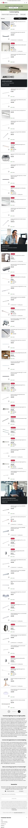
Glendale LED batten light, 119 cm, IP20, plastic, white (18, 189)
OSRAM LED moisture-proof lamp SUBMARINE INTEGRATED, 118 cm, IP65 (18, 528)
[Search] (25, 2)
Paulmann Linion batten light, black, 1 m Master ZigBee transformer (18, 176)
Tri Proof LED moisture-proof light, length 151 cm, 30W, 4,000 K (18, 462)
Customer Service (6, 817)
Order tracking (4, 822)
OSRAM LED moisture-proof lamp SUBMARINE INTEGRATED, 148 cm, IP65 (18, 571)
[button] (9, 28)
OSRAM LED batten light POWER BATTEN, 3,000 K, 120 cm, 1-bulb (18, 209)
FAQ (2, 820)
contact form (13, 808)
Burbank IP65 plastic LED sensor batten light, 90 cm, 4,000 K (18, 45)
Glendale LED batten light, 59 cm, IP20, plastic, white (18, 277)
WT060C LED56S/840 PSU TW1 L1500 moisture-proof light (18, 220)
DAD (13, 7)
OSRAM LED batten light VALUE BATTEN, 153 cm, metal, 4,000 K (18, 122)
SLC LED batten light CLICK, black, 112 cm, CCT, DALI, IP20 (18, 22)
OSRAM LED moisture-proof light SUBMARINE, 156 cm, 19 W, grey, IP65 (18, 635)
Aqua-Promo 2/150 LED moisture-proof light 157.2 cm (18, 154)
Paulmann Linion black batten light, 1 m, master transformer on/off (18, 373)
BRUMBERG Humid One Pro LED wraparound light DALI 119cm (18, 419)
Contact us (3, 823)
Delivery (2, 825)
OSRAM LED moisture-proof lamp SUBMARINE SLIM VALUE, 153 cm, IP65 (18, 450)
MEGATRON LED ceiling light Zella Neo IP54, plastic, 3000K (17, 551)
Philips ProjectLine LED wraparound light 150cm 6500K (18, 582)
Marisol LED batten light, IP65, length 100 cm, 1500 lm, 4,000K (18, 669)
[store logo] (6, 2)
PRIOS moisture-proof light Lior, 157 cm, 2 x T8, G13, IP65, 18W (18, 605)
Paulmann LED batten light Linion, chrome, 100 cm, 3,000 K (18, 341)
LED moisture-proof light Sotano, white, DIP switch (17, 256)
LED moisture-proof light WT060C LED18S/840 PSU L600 (18, 132)
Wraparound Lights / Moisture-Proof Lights (10, 14)
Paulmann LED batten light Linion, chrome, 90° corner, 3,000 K (18, 592)
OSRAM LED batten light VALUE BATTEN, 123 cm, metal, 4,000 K (18, 165)
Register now (5, 502)
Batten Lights (23, 14)
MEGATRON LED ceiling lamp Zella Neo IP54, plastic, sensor (18, 659)
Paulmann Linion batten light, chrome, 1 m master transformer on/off (17, 362)
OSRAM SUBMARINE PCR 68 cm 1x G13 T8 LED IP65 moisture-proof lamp (18, 614)
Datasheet (14, 25)
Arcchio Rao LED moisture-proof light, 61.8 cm (18, 110)
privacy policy (14, 809)
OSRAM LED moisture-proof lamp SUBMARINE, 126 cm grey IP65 (18, 506)
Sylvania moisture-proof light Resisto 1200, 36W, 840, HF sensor (18, 395)
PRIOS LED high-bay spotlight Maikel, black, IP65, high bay (18, 353)
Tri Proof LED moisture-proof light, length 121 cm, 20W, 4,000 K (18, 440)
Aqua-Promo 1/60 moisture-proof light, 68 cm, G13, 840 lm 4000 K (18, 265)
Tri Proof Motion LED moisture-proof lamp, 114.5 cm (18, 517)
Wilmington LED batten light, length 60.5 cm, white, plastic (18, 145)
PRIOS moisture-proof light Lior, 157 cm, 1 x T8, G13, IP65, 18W (18, 540)
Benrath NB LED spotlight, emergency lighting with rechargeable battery (18, 319)
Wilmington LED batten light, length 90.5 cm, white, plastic (18, 385)
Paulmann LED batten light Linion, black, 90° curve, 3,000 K (18, 33)
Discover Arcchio (5, 84)
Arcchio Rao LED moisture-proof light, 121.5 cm (18, 199)
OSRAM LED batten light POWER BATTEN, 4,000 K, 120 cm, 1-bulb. (18, 100)
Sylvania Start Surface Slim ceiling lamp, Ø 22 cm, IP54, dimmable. (18, 690)
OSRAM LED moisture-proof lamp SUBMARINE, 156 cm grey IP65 (18, 298)
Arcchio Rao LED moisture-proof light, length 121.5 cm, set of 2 (18, 430)
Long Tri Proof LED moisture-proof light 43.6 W (18, 309)
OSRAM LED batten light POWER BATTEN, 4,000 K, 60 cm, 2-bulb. (18, 560)
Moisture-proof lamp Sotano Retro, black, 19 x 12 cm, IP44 (18, 626)
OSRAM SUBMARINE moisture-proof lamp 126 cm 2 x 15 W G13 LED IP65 (18, 646)
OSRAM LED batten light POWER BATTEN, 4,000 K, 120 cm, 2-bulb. (18, 55)
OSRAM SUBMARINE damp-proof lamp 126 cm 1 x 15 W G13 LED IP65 (18, 472)
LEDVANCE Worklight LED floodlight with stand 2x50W (18, 679)
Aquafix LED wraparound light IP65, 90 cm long (18, 286)
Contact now (5, 249)
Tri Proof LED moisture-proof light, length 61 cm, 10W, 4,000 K (18, 407)
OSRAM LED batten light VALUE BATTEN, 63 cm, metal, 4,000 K (18, 89)
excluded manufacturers (18, 812)
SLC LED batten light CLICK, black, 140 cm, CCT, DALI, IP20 (18, 330)
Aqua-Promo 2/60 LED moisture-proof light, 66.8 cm (18, 700)
